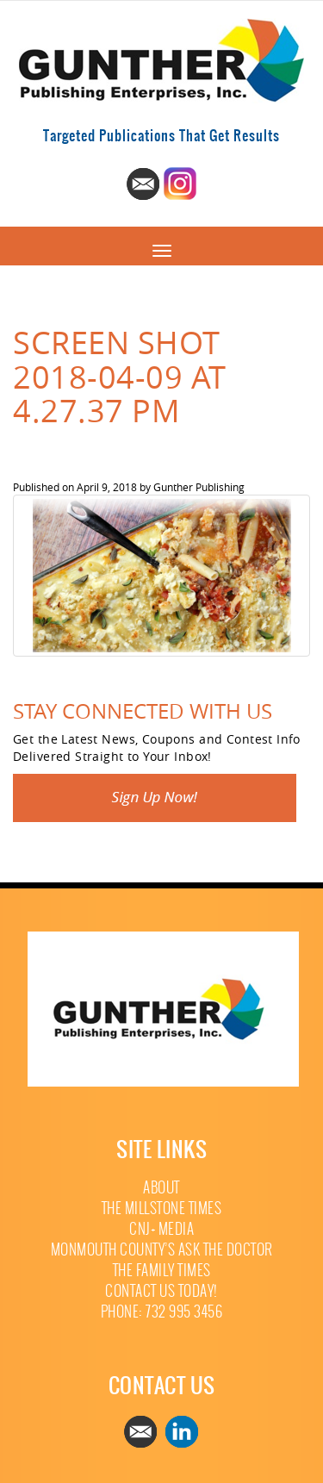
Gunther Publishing (199, 487)
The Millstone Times (162, 1208)
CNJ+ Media (161, 1229)
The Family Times (162, 1270)
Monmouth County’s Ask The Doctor (162, 1250)
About (161, 1188)
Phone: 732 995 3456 (162, 1312)
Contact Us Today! (161, 1291)
